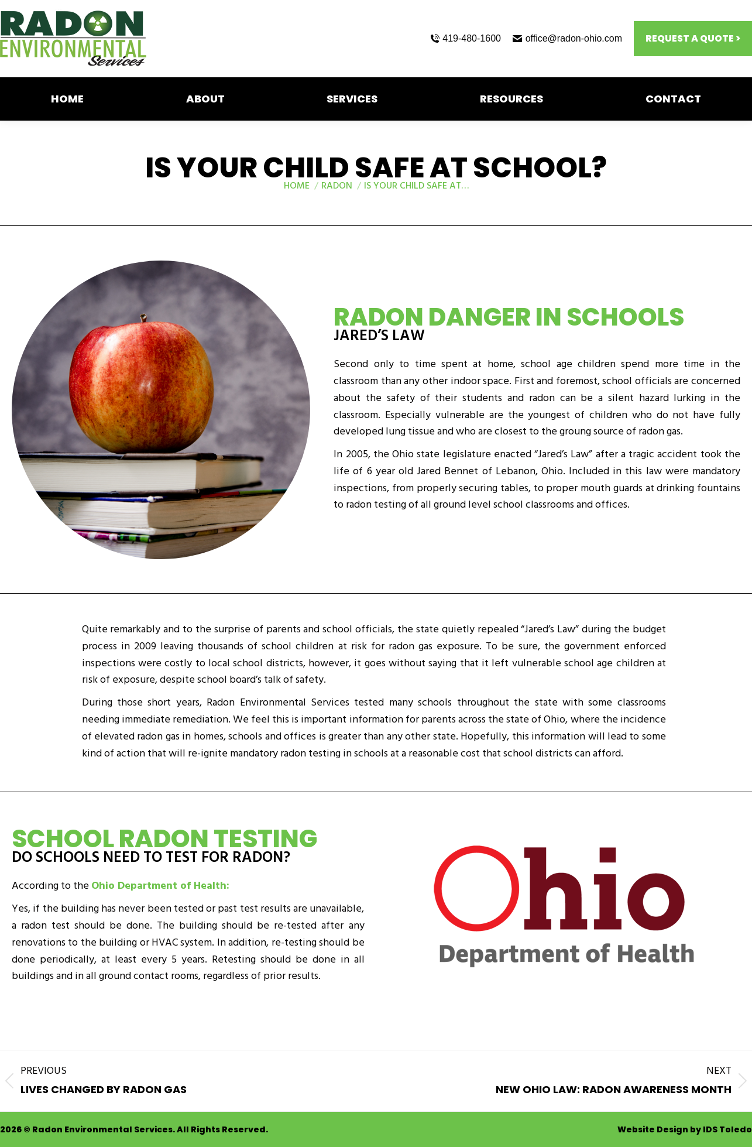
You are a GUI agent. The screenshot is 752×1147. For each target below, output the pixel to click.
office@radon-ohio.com (567, 38)
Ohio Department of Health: (160, 887)
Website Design (652, 1129)
